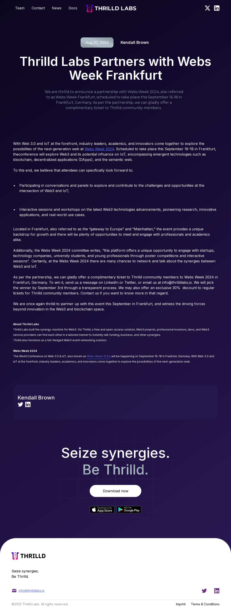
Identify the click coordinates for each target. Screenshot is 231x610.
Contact (38, 8)
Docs (73, 8)
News (56, 8)
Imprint (181, 604)
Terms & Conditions (205, 604)
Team (19, 8)
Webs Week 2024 (99, 149)
